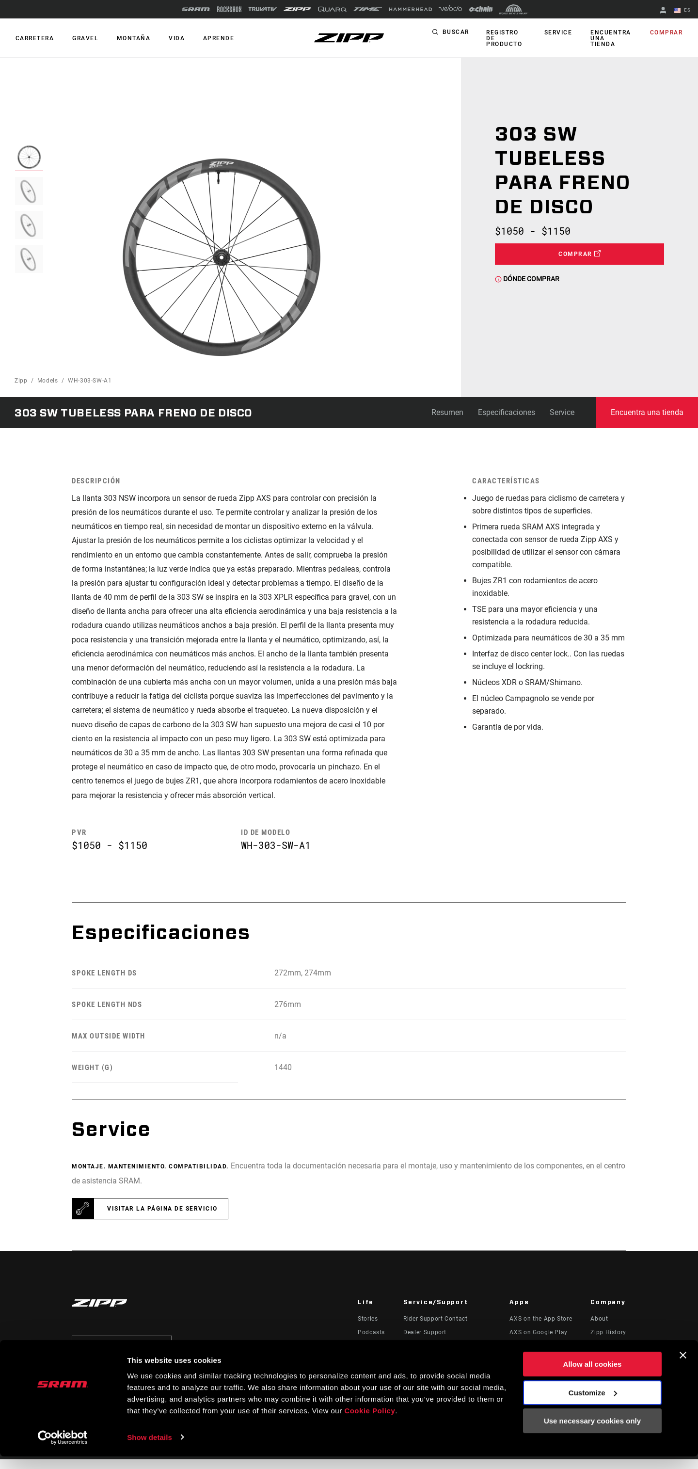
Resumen (447, 412)
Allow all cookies (592, 1377)
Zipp (21, 380)
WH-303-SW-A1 (90, 380)
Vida (170, 38)
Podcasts (371, 1342)
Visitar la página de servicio (162, 1218)
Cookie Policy (369, 1423)
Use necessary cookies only (592, 1434)
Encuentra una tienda (610, 38)
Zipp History (608, 1342)
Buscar (456, 35)
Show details (149, 1450)
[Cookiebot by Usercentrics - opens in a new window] (62, 1450)
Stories (368, 1328)
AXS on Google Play (538, 1342)
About (599, 1328)
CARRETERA (34, 38)
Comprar (667, 35)
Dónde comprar (527, 279)
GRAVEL (83, 38)
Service (559, 35)
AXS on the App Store (540, 1328)
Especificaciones (506, 412)
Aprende (210, 38)
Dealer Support (424, 1342)
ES (683, 10)
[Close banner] (683, 1368)
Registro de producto (507, 38)
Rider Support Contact (435, 1328)
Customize (593, 1405)
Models (47, 380)
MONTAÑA (129, 38)
